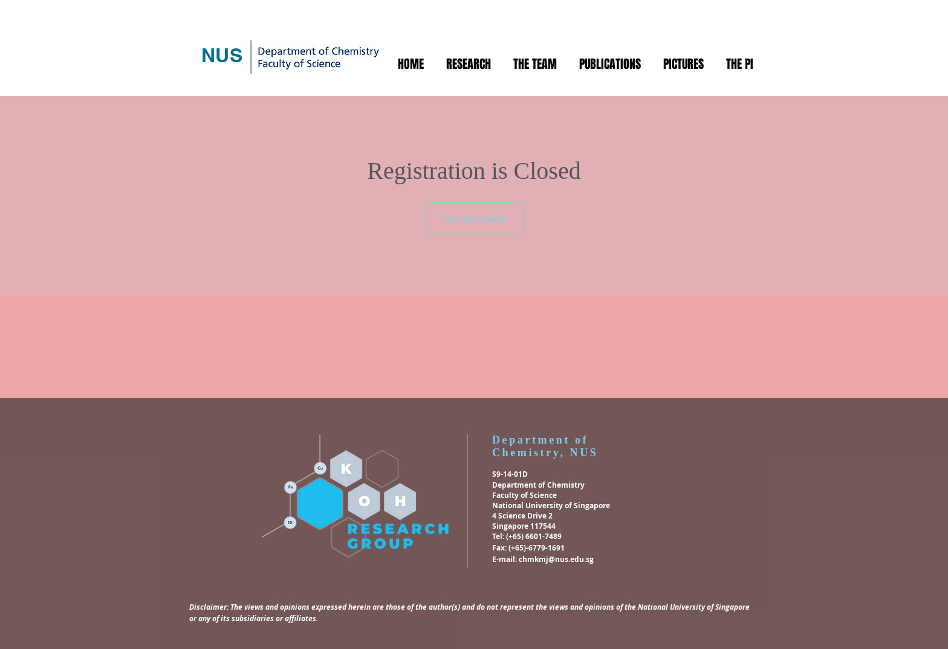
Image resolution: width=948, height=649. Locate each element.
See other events (474, 218)
